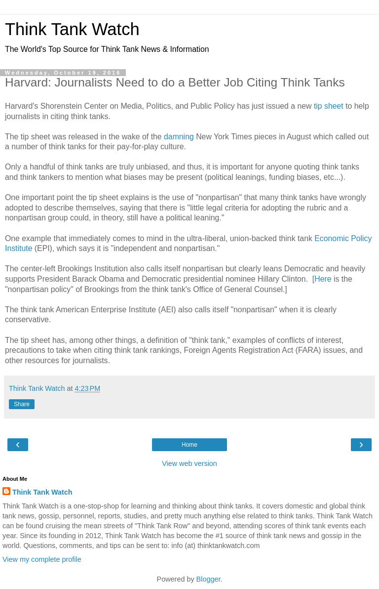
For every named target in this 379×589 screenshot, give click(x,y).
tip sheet (328, 106)
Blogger (208, 579)
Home (189, 444)
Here (322, 279)
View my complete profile (41, 559)
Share (22, 404)
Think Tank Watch (72, 29)
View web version (189, 463)
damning (179, 136)
